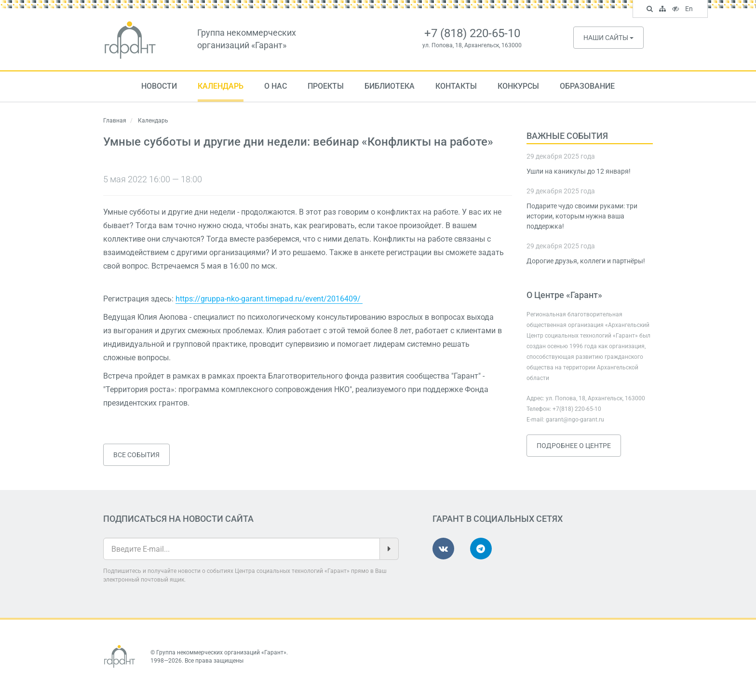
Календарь (220, 86)
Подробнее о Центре (574, 445)
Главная (114, 120)
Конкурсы (518, 86)
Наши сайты (608, 37)
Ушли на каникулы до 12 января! (578, 171)
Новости (159, 86)
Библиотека (389, 86)
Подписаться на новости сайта (178, 519)
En (690, 9)
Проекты (326, 86)
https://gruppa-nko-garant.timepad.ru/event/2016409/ (269, 298)
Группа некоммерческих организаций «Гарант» (221, 652)
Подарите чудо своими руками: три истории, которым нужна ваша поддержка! (581, 216)
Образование (587, 86)
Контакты (456, 86)
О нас (275, 86)
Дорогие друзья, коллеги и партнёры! (585, 261)
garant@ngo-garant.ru (575, 419)
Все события (136, 455)
